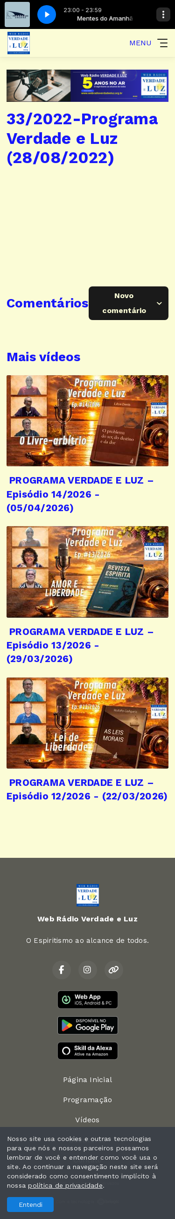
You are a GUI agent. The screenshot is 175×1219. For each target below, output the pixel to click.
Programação (87, 1099)
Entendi (30, 1204)
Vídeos (87, 1119)
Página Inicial (87, 1079)
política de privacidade (65, 1185)
